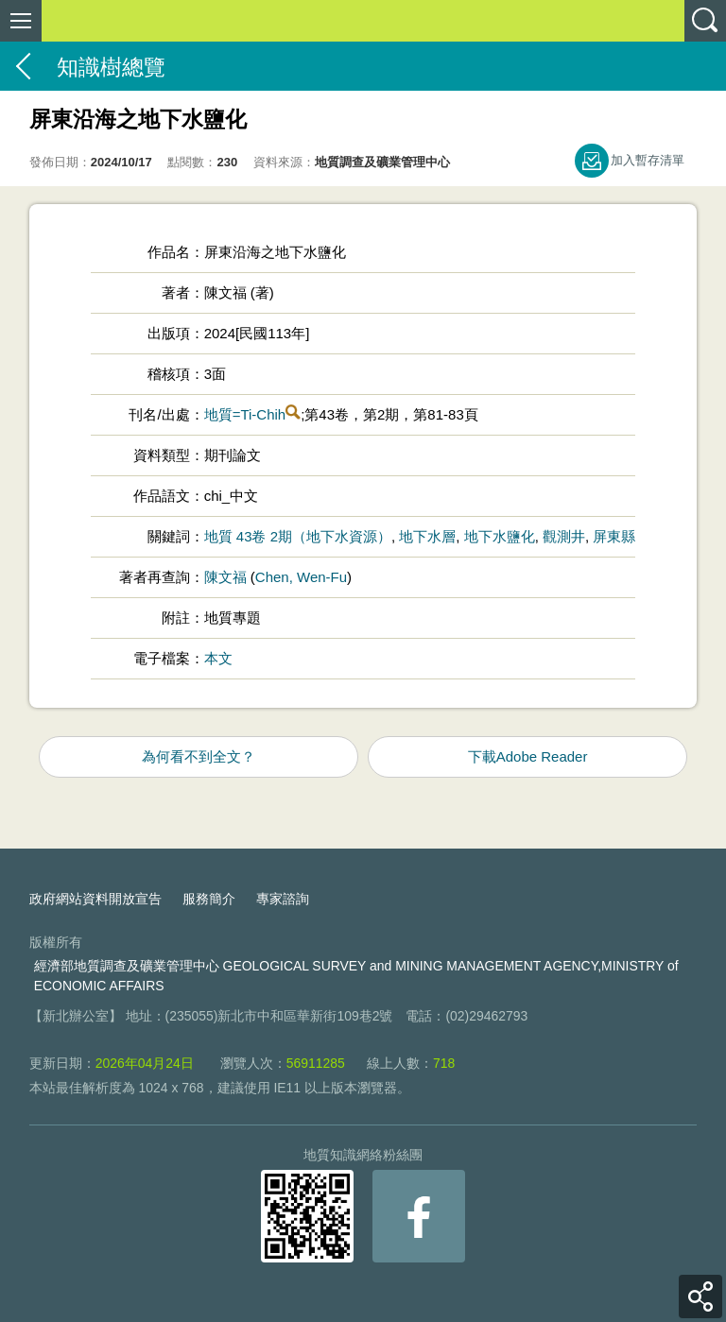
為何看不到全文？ (198, 756)
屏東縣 (614, 536)
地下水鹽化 (499, 536)
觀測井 (564, 536)
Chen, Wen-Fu (301, 577)
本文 (218, 658)
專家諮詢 (282, 898)
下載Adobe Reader (528, 756)
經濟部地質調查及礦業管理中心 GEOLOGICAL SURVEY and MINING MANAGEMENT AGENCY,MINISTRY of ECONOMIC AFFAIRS (356, 975)
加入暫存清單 (647, 160)
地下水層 (427, 536)
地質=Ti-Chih (245, 414)
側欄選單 (21, 21)
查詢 (705, 21)
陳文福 (225, 577)
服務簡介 (208, 898)
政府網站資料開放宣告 (95, 898)
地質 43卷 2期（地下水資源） (297, 536)
